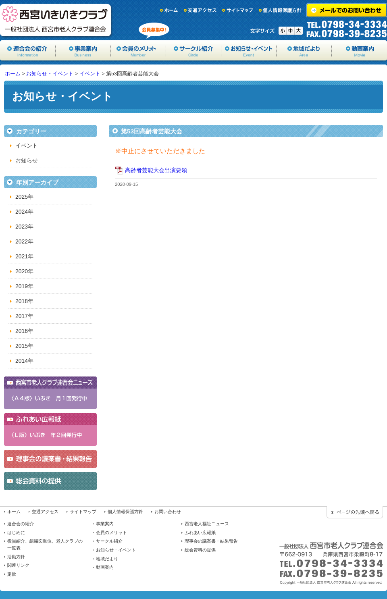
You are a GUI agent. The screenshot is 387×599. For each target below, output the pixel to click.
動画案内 (359, 50)
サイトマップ (238, 10)
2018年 (24, 301)
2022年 (24, 241)
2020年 (24, 271)
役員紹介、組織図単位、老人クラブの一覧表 (45, 544)
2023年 (24, 226)
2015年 (24, 346)
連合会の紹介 (20, 523)
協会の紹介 (28, 50)
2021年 (24, 256)
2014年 (24, 361)
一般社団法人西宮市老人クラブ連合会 (56, 20)
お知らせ (26, 160)
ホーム (169, 10)
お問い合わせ (167, 511)
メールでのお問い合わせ (346, 10)
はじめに (16, 532)
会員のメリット (138, 50)
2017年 (24, 316)
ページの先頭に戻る (355, 512)
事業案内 (83, 50)
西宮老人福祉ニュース (207, 523)
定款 (11, 574)
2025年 (24, 196)
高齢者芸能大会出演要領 (156, 170)
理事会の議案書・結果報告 (211, 541)
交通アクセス (200, 10)
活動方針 (16, 556)
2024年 (24, 211)
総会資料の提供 (200, 549)
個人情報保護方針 (281, 10)
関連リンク (18, 565)
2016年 (24, 331)
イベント (89, 74)
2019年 (24, 286)
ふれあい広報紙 (200, 532)
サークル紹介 (193, 50)
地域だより (304, 50)
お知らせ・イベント (249, 50)
